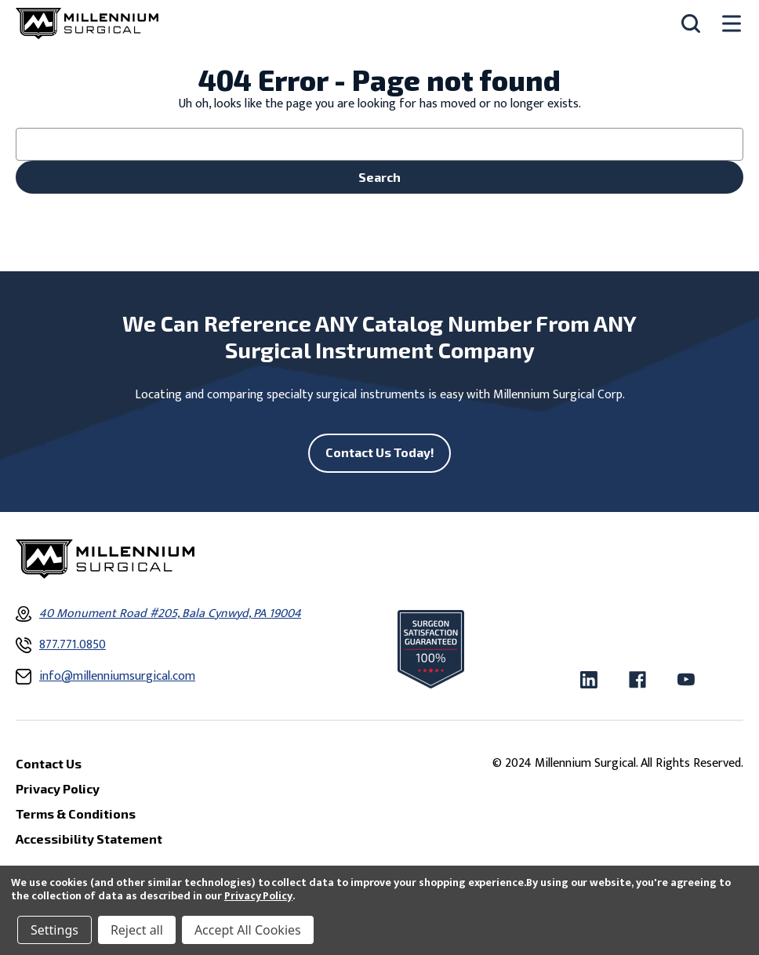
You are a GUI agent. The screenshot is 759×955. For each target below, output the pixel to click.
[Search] (690, 23)
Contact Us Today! (379, 452)
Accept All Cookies (247, 930)
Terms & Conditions (76, 813)
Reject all (137, 930)
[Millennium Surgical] (87, 23)
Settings (54, 930)
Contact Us (49, 763)
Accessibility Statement (89, 838)
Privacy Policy (258, 896)
